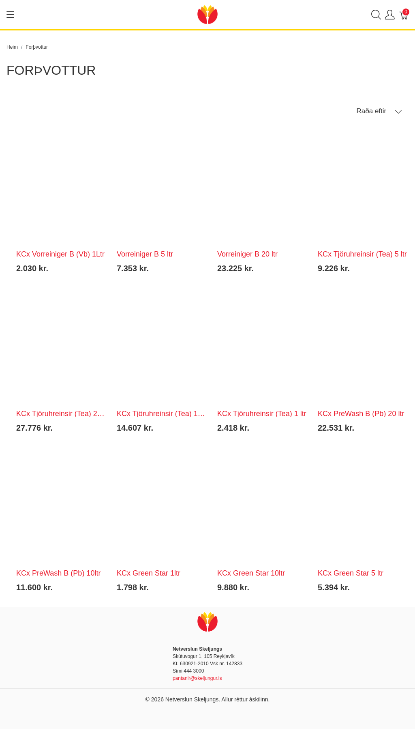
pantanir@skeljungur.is (197, 678)
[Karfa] (404, 14)
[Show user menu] (390, 14)
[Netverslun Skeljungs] (207, 14)
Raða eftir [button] (379, 111)
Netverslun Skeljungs (192, 699)
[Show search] (376, 14)
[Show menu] (10, 14)
